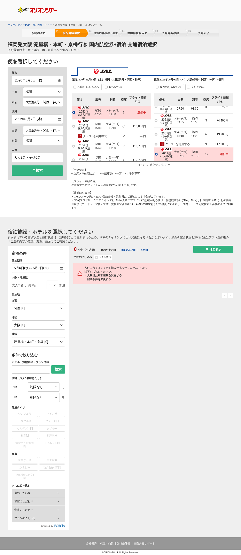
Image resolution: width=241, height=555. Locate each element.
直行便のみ (115, 86)
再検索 (37, 170)
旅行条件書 (123, 543)
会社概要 (91, 543)
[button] (38, 493)
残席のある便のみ (88, 86)
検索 (58, 369)
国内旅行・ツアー (42, 24)
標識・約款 (107, 543)
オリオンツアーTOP (19, 24)
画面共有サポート (144, 543)
